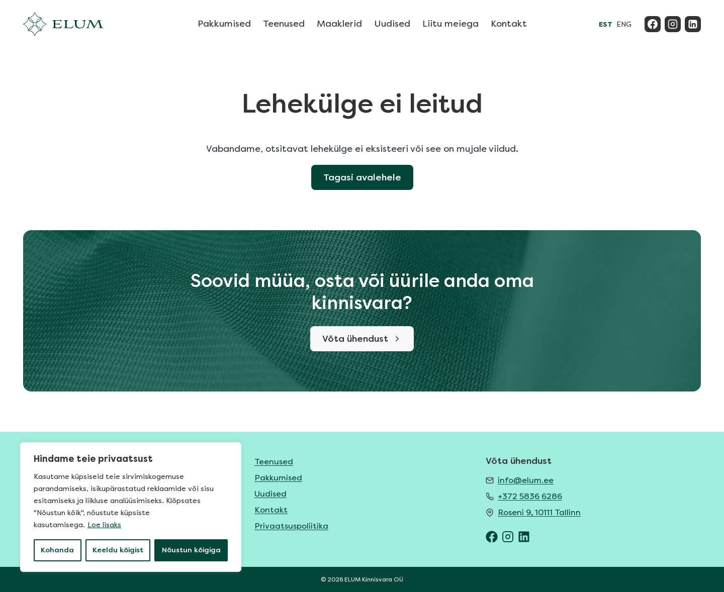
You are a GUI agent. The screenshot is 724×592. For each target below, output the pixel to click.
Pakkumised (224, 23)
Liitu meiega (450, 23)
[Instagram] (673, 24)
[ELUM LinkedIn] (524, 537)
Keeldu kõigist (118, 550)
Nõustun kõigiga (191, 550)
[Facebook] (653, 24)
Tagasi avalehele (362, 177)
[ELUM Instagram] (508, 537)
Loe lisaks (104, 525)
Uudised (392, 23)
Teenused (284, 23)
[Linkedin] (693, 24)
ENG (623, 24)
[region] (130, 507)
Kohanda (57, 550)
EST (605, 24)
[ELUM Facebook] (492, 537)
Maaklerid (339, 23)
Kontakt (509, 23)
